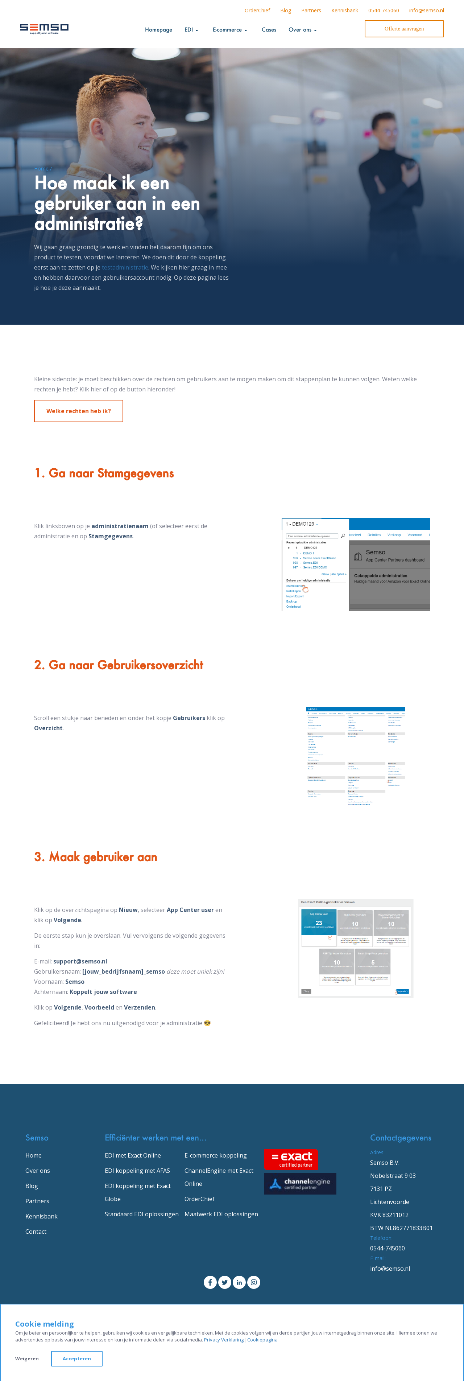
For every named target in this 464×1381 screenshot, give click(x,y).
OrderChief (257, 10)
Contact (35, 1232)
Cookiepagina (262, 1339)
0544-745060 (383, 10)
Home (33, 1155)
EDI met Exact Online (133, 1155)
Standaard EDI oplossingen (142, 1214)
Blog (285, 10)
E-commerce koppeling (216, 1155)
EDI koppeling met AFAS (137, 1171)
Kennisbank (344, 10)
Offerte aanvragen (404, 29)
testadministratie (125, 267)
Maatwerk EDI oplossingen (221, 1214)
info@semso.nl (426, 10)
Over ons (37, 1171)
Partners (311, 10)
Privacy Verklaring (224, 1339)
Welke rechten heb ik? (78, 411)
